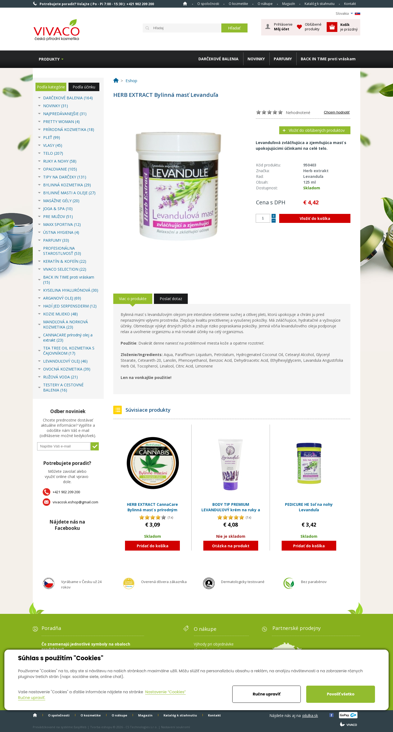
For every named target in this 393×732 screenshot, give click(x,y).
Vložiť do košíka (315, 218)
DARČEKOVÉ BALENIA (218, 58)
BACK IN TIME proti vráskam (328, 58)
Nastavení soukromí (175, 727)
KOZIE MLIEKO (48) (60, 313)
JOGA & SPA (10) (58, 208)
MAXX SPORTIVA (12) (62, 224)
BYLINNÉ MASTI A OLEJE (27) (69, 192)
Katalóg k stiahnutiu (320, 3)
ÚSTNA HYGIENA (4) (61, 232)
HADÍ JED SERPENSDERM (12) (70, 306)
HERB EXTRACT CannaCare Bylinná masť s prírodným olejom (152, 510)
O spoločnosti (208, 3)
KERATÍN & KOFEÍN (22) (64, 261)
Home (185, 3)
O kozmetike (238, 3)
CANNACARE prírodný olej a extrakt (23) (68, 337)
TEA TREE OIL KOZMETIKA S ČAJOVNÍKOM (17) (68, 350)
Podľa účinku (84, 86)
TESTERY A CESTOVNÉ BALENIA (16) (63, 387)
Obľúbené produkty (313, 26)
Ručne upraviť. (31, 697)
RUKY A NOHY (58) (59, 161)
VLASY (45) (52, 145)
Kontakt (350, 3)
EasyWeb (80, 727)
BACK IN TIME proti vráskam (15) (68, 279)
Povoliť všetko (341, 694)
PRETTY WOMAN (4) (61, 121)
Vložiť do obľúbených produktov (317, 130)
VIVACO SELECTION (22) (64, 269)
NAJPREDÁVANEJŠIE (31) (65, 113)
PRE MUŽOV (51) (58, 216)
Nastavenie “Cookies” (165, 692)
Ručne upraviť (266, 694)
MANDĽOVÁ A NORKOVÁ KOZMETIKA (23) (65, 324)
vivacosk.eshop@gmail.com (75, 502)
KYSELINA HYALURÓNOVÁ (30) (70, 290)
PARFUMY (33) (56, 240)
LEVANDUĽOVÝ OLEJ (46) (65, 361)
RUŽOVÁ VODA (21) (60, 377)
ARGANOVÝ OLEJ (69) (62, 298)
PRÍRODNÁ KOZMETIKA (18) (68, 129)
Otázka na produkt (230, 545)
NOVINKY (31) (55, 105)
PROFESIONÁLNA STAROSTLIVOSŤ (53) (62, 251)
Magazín (288, 3)
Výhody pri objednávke (214, 644)
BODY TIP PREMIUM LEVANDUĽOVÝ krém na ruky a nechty (230, 510)
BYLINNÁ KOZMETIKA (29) (67, 184)
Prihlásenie (283, 26)
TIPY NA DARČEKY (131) (64, 177)
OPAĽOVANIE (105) (60, 169)
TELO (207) (53, 153)
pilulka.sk (310, 715)
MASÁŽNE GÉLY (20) (61, 200)
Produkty (49, 59)
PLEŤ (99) (51, 137)
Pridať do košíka (152, 545)
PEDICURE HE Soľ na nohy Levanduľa (309, 507)
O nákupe (265, 3)
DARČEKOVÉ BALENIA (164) (68, 97)
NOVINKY (256, 58)
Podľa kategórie (51, 86)
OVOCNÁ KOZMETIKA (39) (66, 369)
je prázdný (349, 26)
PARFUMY (283, 58)
